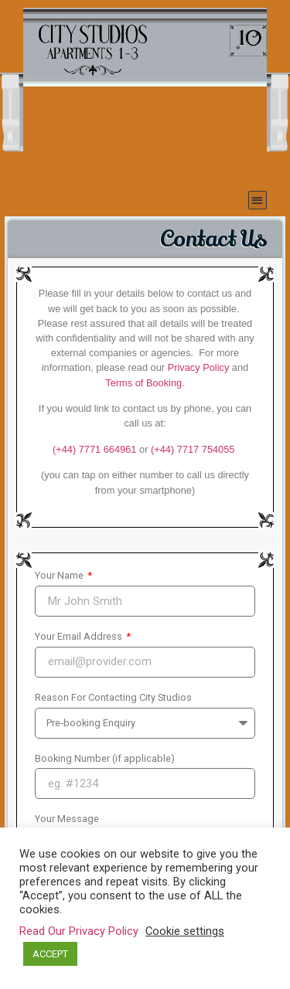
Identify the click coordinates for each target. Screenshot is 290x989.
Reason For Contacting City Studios (113, 698)
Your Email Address (80, 637)
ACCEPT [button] (50, 954)
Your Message (67, 819)
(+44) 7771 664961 (95, 449)
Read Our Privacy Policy (78, 931)
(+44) (193, 449)
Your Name (60, 576)
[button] (258, 200)
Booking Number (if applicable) (105, 759)
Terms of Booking (143, 383)
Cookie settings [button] (184, 931)
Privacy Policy (199, 367)
